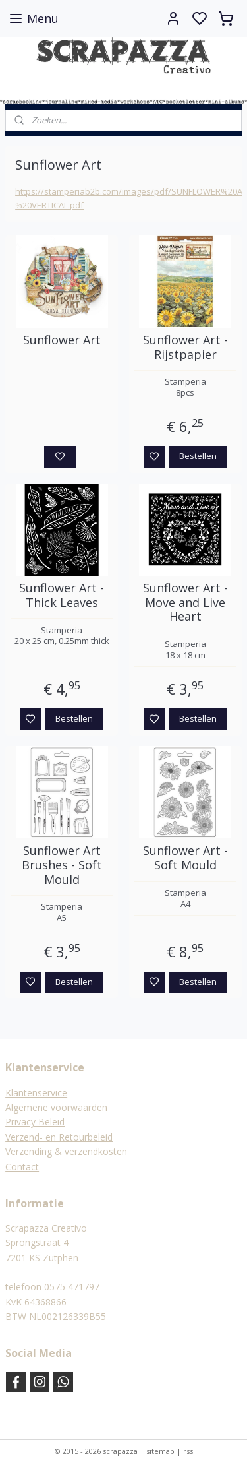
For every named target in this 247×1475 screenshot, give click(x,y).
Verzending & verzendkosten (66, 1151)
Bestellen (198, 456)
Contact (22, 1166)
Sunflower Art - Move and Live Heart (185, 602)
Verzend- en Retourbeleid (59, 1137)
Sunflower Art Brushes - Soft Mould (62, 865)
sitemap (160, 1451)
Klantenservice (36, 1092)
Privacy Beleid (35, 1121)
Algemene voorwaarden (56, 1107)
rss (188, 1451)
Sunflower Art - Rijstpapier (185, 347)
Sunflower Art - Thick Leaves (61, 595)
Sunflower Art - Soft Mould (185, 858)
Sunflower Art (62, 340)
